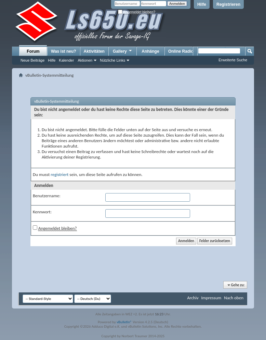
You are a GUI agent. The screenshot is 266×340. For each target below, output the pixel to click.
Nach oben (233, 297)
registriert (59, 174)
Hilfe (201, 4)
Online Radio (181, 51)
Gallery (123, 51)
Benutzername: (47, 195)
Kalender (66, 60)
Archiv (192, 297)
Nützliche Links (112, 60)
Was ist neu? (63, 51)
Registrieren (228, 4)
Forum (33, 51)
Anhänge (150, 51)
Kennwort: (42, 211)
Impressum (211, 297)
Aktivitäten (94, 51)
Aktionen (85, 60)
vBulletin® (124, 322)
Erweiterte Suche (232, 60)
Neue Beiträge (32, 60)
